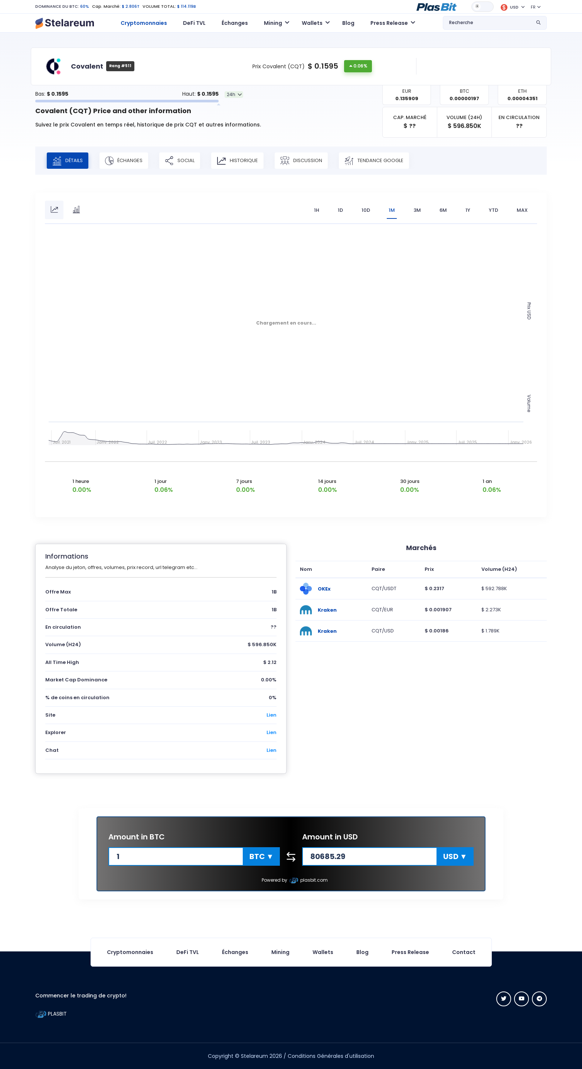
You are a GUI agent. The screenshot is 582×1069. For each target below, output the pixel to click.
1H (316, 210)
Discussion (301, 160)
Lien (272, 714)
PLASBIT (51, 1013)
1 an (487, 481)
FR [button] (533, 7)
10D (366, 210)
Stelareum (254, 1056)
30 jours (409, 481)
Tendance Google (373, 160)
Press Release (410, 952)
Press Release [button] (389, 23)
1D (340, 210)
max (522, 210)
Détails (67, 160)
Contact (463, 952)
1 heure (80, 481)
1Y (467, 210)
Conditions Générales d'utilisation (331, 1056)
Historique (237, 160)
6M (443, 210)
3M (417, 210)
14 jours (327, 481)
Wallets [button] (312, 23)
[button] (436, 6)
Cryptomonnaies (144, 23)
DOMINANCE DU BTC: (57, 6)
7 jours (244, 481)
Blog (348, 23)
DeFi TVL (194, 23)
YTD (493, 210)
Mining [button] (273, 23)
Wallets (323, 952)
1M (392, 210)
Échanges (235, 23)
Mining (280, 952)
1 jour (160, 481)
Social (179, 160)
